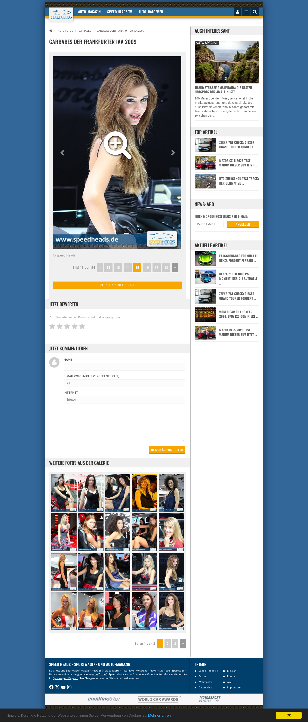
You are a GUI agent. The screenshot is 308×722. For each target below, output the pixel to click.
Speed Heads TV (208, 671)
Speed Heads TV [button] (119, 11)
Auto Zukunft (99, 674)
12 (108, 267)
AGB (229, 682)
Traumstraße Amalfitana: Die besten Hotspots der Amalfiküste (223, 89)
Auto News (128, 670)
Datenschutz (205, 687)
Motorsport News (146, 670)
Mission (231, 671)
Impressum (234, 687)
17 (156, 267)
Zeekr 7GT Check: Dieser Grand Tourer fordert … (237, 144)
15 (137, 267)
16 (147, 267)
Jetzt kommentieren (167, 450)
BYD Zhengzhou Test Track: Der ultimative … (239, 180)
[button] (63, 152)
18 (166, 267)
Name (68, 359)
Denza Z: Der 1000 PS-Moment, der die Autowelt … (238, 278)
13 (118, 267)
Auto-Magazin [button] (89, 11)
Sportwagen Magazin (65, 678)
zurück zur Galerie (117, 285)
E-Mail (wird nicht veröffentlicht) (91, 376)
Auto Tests (164, 670)
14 (128, 267)
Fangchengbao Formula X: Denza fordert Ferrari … (238, 258)
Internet (71, 392)
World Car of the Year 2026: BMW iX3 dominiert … (238, 314)
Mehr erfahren (159, 715)
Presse (231, 676)
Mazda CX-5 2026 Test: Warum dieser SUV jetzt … (238, 162)
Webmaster (205, 682)
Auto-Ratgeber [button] (150, 11)
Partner (202, 676)
